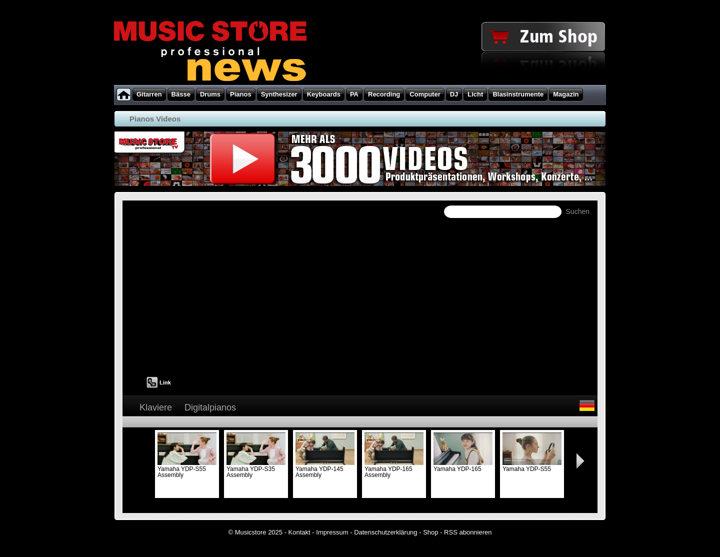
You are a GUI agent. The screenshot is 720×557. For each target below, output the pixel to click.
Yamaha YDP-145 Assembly (325, 469)
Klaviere (156, 407)
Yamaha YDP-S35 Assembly (256, 469)
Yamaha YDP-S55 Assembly (187, 469)
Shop (430, 532)
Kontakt (299, 532)
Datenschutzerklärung (385, 532)
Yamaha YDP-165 (463, 466)
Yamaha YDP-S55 (532, 466)
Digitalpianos (210, 407)
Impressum (332, 532)
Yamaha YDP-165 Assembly (394, 469)
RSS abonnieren (468, 532)
